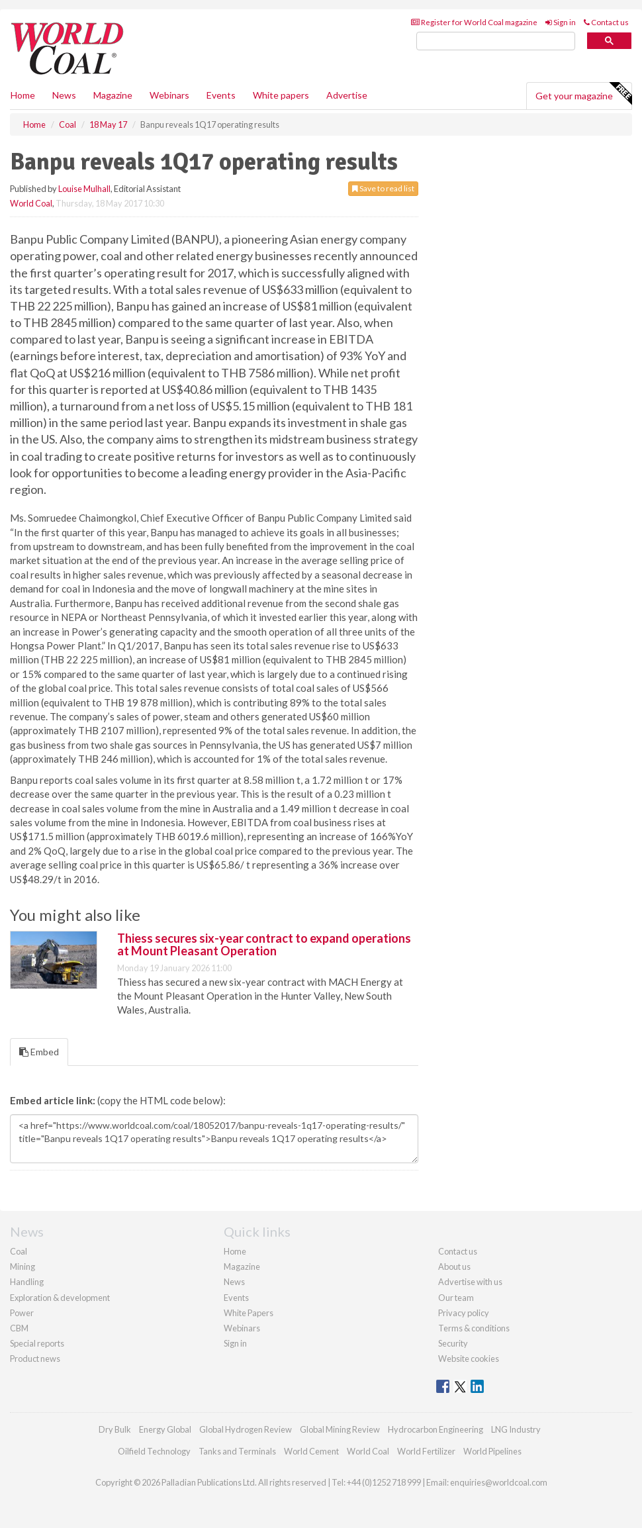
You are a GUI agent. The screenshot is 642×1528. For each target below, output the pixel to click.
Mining (22, 1266)
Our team (456, 1297)
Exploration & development (60, 1297)
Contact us (606, 22)
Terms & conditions (474, 1328)
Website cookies (468, 1358)
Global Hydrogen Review (245, 1429)
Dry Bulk (115, 1429)
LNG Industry (516, 1429)
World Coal (31, 203)
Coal (18, 1251)
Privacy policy (463, 1313)
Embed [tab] (39, 1051)
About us (454, 1266)
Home (23, 95)
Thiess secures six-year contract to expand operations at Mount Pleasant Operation (264, 945)
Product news (35, 1358)
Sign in (560, 22)
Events (221, 95)
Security (453, 1343)
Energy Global (165, 1429)
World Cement (311, 1451)
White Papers (248, 1313)
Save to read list (383, 188)
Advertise (346, 95)
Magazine (112, 95)
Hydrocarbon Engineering (435, 1429)
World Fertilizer (426, 1451)
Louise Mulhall (84, 188)
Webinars (169, 95)
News (234, 1281)
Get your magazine (583, 94)
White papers (281, 95)
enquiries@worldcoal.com (498, 1482)
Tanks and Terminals (237, 1451)
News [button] (64, 95)
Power (22, 1313)
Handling (27, 1281)
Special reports (37, 1343)
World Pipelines (492, 1451)
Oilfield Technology (154, 1451)
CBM (19, 1328)
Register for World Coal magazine (474, 22)
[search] (495, 41)
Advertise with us (470, 1281)
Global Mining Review (340, 1429)
